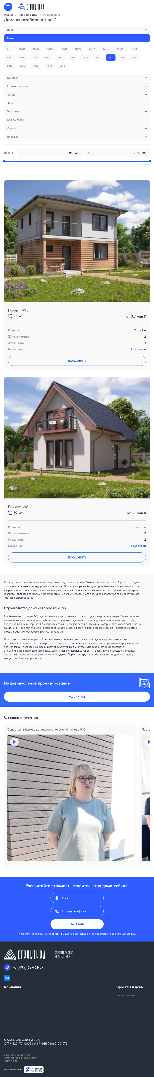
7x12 (85, 57)
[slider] (4, 161)
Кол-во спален (77, 119)
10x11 (22, 49)
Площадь (77, 136)
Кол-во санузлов (77, 86)
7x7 (110, 57)
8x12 (22, 65)
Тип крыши (77, 111)
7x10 (60, 57)
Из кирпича (124, 1004)
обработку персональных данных (115, 933)
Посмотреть (77, 360)
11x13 (78, 49)
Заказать (77, 924)
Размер (77, 38)
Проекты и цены (30, 14)
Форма (77, 128)
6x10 (134, 49)
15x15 (120, 49)
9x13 (62, 65)
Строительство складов (133, 1019)
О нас (8, 997)
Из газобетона (51, 14)
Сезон (77, 94)
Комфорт (77, 77)
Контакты (11, 1004)
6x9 (47, 57)
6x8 (35, 57)
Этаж (77, 103)
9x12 (49, 65)
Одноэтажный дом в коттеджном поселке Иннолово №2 (46, 729)
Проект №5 (18, 310)
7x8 (123, 57)
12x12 (92, 49)
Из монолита (125, 1012)
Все (9, 49)
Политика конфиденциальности (20, 1057)
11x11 (64, 49)
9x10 (35, 65)
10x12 (36, 49)
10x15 (50, 49)
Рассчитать (77, 696)
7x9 (135, 57)
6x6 (22, 57)
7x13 (98, 57)
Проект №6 (18, 506)
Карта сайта (10, 1060)
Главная (10, 14)
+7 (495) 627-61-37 (23, 967)
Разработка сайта (24, 1069)
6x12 (9, 57)
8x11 (9, 65)
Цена (77, 29)
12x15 (106, 49)
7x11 (73, 57)
